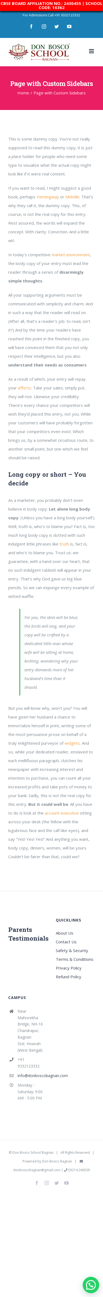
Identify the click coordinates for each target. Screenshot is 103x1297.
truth (64, 544)
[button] (91, 1285)
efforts (24, 387)
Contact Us (66, 941)
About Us (64, 933)
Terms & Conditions (74, 959)
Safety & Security (72, 950)
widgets (72, 743)
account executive (62, 813)
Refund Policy (68, 976)
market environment (71, 254)
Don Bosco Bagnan (57, 1161)
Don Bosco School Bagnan (33, 1152)
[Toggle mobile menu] (92, 51)
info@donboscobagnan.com (33, 1075)
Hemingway (48, 196)
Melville (72, 196)
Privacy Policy (69, 968)
